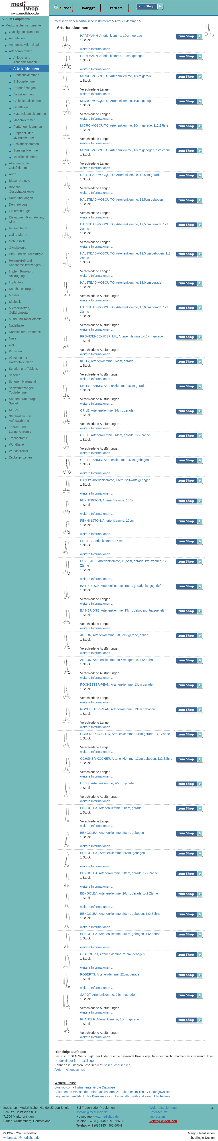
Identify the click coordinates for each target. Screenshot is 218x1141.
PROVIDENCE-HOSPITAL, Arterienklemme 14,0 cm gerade (121, 336)
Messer (14, 295)
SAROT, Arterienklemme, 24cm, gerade (107, 994)
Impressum (157, 1116)
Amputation (17, 38)
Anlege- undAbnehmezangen (25, 60)
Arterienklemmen (21, 51)
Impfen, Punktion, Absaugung (21, 274)
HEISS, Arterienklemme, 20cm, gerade (107, 783)
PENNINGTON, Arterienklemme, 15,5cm (108, 500)
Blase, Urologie (19, 180)
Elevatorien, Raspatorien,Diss (26, 220)
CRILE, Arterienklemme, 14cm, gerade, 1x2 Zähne (115, 435)
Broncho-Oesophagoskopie (21, 189)
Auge (12, 174)
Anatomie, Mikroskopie (25, 44)
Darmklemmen (23, 94)
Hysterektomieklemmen (29, 113)
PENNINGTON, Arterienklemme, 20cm (107, 520)
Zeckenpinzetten (20, 457)
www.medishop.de (106, 1116)
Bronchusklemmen (26, 75)
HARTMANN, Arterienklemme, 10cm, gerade (111, 35)
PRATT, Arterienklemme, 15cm (101, 541)
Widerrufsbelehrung (163, 1107)
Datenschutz (158, 1112)
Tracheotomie (18, 438)
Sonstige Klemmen (26, 150)
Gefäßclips (20, 107)
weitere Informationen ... (97, 49)
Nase (12, 338)
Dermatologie (18, 204)
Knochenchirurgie (21, 289)
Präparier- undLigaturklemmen (24, 135)
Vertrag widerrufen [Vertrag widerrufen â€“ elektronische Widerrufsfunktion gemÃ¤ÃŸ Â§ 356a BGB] (163, 1121)
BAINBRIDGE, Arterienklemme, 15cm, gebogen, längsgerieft (122, 610)
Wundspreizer (18, 451)
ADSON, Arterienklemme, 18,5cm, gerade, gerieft (114, 635)
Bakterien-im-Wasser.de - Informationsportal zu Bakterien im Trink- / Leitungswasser (113, 1092)
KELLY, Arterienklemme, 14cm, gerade (106, 361)
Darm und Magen (21, 198)
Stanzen (14, 410)
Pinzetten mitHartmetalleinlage (21, 360)
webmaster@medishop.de (21, 1137)
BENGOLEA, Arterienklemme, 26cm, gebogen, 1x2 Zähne (120, 934)
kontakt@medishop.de (92, 1112)
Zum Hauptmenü (18, 19)
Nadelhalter (17, 325)
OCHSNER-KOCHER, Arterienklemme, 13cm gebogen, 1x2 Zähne (126, 758)
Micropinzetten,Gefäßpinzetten (19, 310)
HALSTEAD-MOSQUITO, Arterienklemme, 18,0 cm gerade (120, 282)
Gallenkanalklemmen (28, 101)
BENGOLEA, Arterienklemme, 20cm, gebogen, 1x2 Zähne (120, 913)
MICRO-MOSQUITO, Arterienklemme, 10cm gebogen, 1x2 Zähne (125, 150)
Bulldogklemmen (25, 81)
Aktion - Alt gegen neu (70, 1069)
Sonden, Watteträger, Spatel (23, 401)
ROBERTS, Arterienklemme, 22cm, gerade (109, 974)
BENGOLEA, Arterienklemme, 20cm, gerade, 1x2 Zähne (119, 873)
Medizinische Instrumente (23, 25)
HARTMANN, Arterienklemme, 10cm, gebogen (112, 56)
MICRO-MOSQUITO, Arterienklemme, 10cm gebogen (117, 101)
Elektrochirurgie (20, 211)
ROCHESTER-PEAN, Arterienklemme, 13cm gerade (116, 684)
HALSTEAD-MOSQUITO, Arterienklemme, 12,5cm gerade (120, 175)
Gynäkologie (17, 247)
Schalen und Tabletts (23, 368)
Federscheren (18, 228)
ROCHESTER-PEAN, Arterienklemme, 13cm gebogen (117, 709)
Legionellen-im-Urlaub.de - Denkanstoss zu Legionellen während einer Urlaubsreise (112, 1096)
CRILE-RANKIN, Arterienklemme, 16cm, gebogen (114, 460)
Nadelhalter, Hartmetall (25, 332)
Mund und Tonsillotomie (25, 319)
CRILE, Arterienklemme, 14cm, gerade (107, 410)
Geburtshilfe (17, 241)
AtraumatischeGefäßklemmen (19, 166)
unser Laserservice (117, 1065)
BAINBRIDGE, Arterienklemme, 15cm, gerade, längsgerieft (120, 586)
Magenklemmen (24, 120)
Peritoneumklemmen (27, 126)
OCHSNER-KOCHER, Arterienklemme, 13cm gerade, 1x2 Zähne (125, 734)
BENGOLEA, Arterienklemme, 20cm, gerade (110, 808)
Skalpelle (15, 301)
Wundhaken (17, 444)
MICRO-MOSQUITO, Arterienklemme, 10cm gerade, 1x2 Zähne (124, 125)
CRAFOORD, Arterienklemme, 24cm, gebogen (112, 954)
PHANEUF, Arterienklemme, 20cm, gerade (109, 1019)
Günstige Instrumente (24, 32)
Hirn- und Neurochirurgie (26, 254)
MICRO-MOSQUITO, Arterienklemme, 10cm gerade (116, 76)
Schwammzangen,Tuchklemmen (22, 390)
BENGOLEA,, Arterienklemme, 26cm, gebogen (112, 853)
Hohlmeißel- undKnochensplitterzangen (25, 263)
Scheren (14, 375)
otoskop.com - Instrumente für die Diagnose (85, 1087)
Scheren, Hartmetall (23, 381)
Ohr (11, 345)
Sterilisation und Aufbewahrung (20, 418)
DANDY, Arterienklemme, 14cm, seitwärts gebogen (115, 480)
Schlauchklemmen (26, 144)
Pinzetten (15, 351)
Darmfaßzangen (24, 88)
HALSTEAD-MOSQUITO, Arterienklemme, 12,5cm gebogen (121, 199)
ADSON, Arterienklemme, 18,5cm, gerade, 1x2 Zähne (117, 660)
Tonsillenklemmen (25, 157)
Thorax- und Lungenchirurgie (20, 429)
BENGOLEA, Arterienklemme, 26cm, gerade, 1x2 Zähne (119, 893)
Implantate (16, 282)
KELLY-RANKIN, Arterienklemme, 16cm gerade (112, 386)
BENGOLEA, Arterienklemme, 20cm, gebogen (112, 832)
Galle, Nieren (18, 234)
